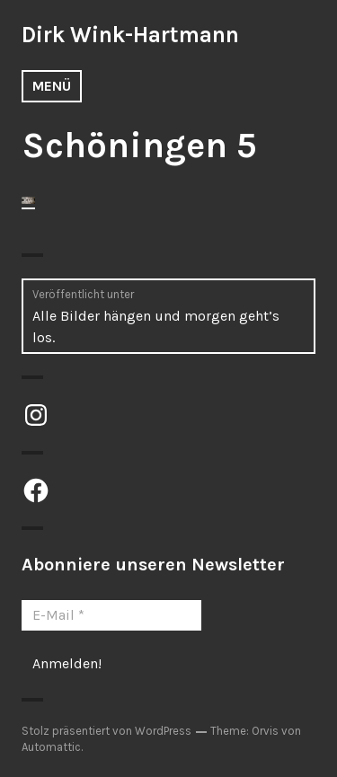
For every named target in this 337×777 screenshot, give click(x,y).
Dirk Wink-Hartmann (130, 35)
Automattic (51, 747)
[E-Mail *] (111, 615)
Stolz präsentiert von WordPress (106, 730)
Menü (51, 85)
